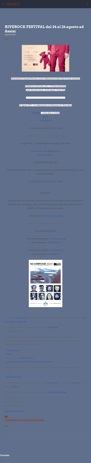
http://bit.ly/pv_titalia (58, 239)
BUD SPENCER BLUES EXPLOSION (35, 362)
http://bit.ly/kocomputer (57, 392)
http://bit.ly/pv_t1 (57, 250)
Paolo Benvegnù (12, 350)
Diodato (9, 354)
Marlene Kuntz (27, 358)
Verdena (14, 387)
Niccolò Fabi (36, 151)
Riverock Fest (21, 318)
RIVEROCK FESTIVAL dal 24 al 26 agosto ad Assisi (25, 420)
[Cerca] (22, 4)
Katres (45, 117)
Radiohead (53, 327)
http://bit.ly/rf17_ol (55, 243)
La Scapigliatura (45, 121)
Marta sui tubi (52, 383)
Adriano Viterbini (12, 362)
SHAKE (13, 4)
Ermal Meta (36, 113)
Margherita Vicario (45, 155)
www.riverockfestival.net (14, 411)
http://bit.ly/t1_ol (54, 254)
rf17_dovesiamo (53, 216)
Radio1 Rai (22, 322)
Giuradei (75, 383)
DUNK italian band (13, 377)
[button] (6, 39)
